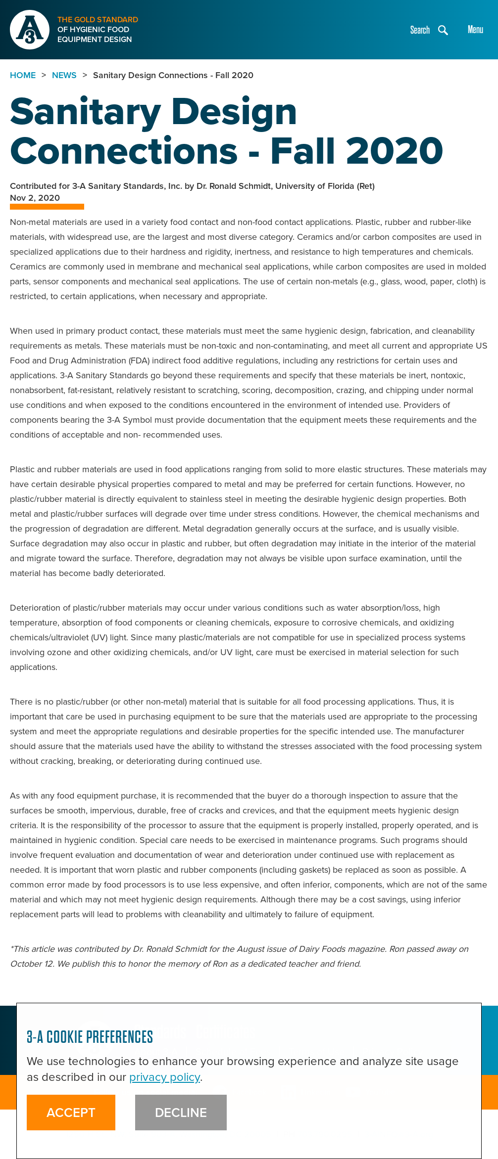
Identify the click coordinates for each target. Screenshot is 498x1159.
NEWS (64, 75)
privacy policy (164, 1077)
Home (23, 75)
